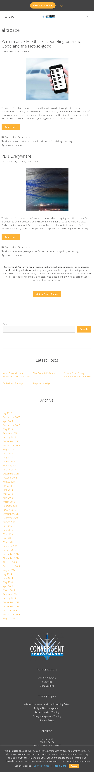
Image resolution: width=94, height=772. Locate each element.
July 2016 (7, 485)
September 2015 (11, 517)
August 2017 (9, 449)
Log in (61, 5)
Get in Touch (47, 738)
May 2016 (8, 493)
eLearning (47, 681)
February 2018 (10, 433)
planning (67, 141)
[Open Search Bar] (88, 17)
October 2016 (10, 477)
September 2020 (11, 417)
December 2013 (11, 602)
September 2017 (11, 445)
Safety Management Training (47, 716)
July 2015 (7, 525)
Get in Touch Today (47, 294)
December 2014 (11, 554)
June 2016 (8, 489)
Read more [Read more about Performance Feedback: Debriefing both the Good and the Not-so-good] (11, 126)
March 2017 (9, 461)
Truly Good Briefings (13, 383)
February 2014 (10, 594)
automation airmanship (40, 141)
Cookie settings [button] (41, 765)
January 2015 (9, 550)
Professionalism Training (47, 712)
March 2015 (9, 542)
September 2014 (11, 566)
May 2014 (8, 582)
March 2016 (9, 501)
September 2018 (11, 425)
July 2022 (7, 413)
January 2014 (9, 598)
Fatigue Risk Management (47, 708)
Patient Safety (47, 720)
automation (21, 141)
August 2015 (9, 521)
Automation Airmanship (17, 137)
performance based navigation (50, 251)
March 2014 (9, 590)
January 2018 (9, 437)
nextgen (28, 251)
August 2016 (9, 481)
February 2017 (10, 465)
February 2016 (10, 505)
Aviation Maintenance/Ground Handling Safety (47, 704)
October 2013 (10, 610)
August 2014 (9, 570)
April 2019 (8, 421)
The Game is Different (44, 373)
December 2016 (11, 473)
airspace (9, 141)
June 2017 (8, 453)
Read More (60, 766)
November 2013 (11, 606)
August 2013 (9, 618)
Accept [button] (74, 766)
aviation (19, 251)
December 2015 (11, 513)
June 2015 (8, 529)
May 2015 (8, 534)
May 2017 (8, 457)
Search (6, 324)
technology (73, 251)
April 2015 (8, 538)
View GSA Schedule (42, 5)
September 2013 (11, 614)
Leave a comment (14, 145)
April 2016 (8, 497)
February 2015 (10, 546)
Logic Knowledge (41, 383)
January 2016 (9, 509)
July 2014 (7, 574)
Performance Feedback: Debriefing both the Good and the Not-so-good (41, 44)
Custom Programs (47, 677)
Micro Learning (47, 685)
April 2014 (8, 586)
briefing (58, 141)
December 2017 (11, 441)
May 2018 (8, 429)
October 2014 (10, 562)
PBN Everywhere (16, 156)
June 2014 (8, 578)
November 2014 (11, 558)
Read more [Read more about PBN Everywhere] (11, 237)
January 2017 (9, 469)
